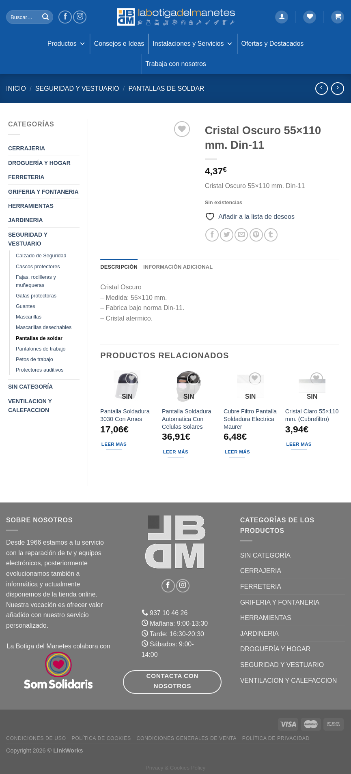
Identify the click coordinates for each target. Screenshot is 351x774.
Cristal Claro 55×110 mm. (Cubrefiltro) (312, 415)
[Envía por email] (241, 235)
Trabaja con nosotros (175, 63)
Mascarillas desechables (43, 327)
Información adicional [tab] (178, 267)
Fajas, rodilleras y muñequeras (36, 281)
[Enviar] (46, 17)
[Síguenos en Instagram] (79, 17)
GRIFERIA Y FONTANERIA (43, 191)
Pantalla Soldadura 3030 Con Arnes (125, 415)
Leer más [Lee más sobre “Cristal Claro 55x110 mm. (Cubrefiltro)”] (299, 444)
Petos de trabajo (34, 359)
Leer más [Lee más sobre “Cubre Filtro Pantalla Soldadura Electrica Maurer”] (237, 451)
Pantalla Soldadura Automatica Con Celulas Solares (186, 419)
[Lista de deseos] (309, 17)
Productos (66, 44)
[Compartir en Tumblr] (271, 235)
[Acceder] (281, 17)
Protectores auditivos (40, 370)
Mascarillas (28, 317)
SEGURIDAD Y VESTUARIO (77, 88)
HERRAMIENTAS (31, 206)
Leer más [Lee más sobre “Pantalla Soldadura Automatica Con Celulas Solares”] (175, 451)
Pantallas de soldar (166, 88)
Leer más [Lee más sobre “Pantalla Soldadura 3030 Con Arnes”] (114, 444)
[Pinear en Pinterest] (256, 235)
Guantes (25, 306)
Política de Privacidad (276, 738)
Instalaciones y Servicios (193, 44)
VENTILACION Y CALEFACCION (30, 405)
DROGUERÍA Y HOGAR (39, 163)
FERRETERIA (26, 177)
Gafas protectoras (36, 296)
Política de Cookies (101, 738)
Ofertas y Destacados (272, 43)
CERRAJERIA (26, 148)
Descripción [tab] (119, 267)
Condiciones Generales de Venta (187, 738)
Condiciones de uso (36, 738)
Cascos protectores (38, 266)
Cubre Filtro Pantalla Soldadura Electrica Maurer (250, 419)
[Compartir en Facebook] (212, 235)
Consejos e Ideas (119, 43)
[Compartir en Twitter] (226, 235)
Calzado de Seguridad (41, 256)
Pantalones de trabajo (41, 349)
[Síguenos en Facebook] (65, 17)
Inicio (16, 88)
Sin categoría (30, 386)
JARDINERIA (25, 220)
